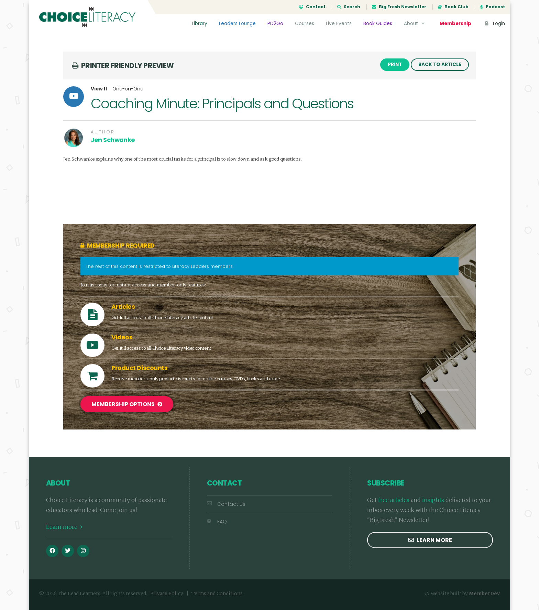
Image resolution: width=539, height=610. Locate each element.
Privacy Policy (166, 594)
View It (99, 89)
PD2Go (275, 23)
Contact (312, 7)
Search (348, 7)
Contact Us (226, 504)
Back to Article (439, 64)
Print (395, 64)
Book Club (453, 7)
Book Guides (377, 23)
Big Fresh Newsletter (399, 7)
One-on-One (127, 89)
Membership (455, 23)
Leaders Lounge (237, 23)
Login (494, 23)
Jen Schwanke (113, 140)
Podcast (492, 7)
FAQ (217, 521)
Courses (304, 23)
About (415, 23)
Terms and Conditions (217, 594)
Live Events (339, 23)
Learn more (64, 526)
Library (199, 23)
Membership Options (126, 404)
